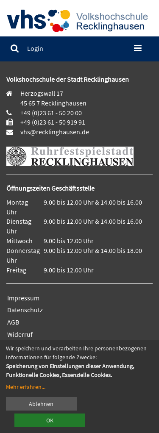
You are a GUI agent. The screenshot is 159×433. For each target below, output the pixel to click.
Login (35, 48)
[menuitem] (14, 48)
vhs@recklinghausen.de (54, 132)
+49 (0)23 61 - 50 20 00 (51, 112)
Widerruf (20, 334)
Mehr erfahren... (25, 387)
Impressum (23, 298)
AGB (13, 322)
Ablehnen (41, 404)
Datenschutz (25, 309)
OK (49, 420)
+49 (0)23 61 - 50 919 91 (52, 122)
